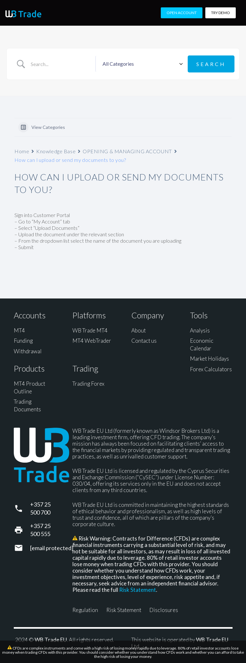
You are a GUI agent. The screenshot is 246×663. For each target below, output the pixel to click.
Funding (23, 340)
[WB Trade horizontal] (23, 13)
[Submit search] (211, 63)
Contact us (144, 340)
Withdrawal (28, 351)
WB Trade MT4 (90, 330)
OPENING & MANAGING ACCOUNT (127, 151)
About (138, 330)
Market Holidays (209, 358)
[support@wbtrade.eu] (22, 547)
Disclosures (163, 610)
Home (21, 151)
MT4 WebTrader (91, 340)
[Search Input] (60, 64)
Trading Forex (88, 383)
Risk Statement (137, 589)
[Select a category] (141, 64)
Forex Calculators (211, 369)
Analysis (200, 330)
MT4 (19, 330)
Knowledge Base (56, 151)
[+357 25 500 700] (22, 508)
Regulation (85, 610)
